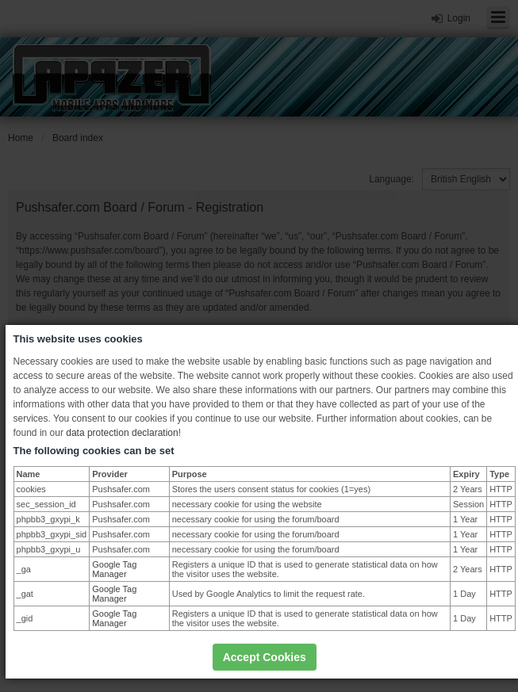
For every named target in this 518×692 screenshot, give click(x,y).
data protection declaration (122, 432)
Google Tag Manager (114, 569)
